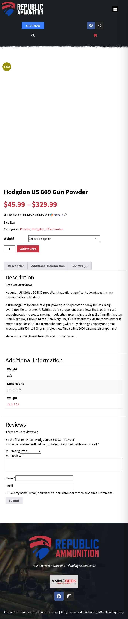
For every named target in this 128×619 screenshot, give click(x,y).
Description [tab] (16, 266)
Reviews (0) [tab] (79, 266)
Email (10, 486)
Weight (9, 238)
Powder (25, 229)
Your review (14, 456)
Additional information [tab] (48, 266)
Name (10, 478)
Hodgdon (38, 229)
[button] (115, 9)
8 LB (16, 404)
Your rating (13, 451)
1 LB (10, 404)
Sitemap (53, 612)
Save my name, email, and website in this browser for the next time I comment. (61, 493)
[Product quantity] (9, 248)
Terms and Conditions (33, 612)
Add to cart (28, 249)
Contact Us (10, 612)
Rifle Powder (54, 229)
